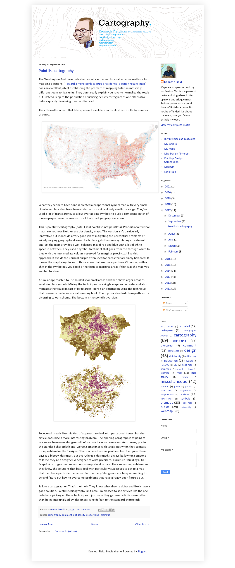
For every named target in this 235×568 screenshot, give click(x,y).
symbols (185, 398)
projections (185, 390)
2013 (168, 277)
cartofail (184, 326)
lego (190, 369)
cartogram (167, 330)
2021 (168, 186)
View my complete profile (175, 125)
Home (94, 524)
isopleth (179, 369)
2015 (168, 265)
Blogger (141, 551)
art (162, 327)
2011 (168, 288)
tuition (165, 407)
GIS (175, 365)
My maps (169, 149)
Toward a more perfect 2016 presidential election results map (105, 83)
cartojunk (179, 341)
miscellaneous (174, 381)
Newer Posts (47, 524)
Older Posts (142, 524)
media (185, 377)
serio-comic (166, 399)
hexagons (166, 369)
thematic (105, 515)
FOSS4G (165, 365)
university (186, 407)
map (179, 373)
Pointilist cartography (56, 71)
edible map (190, 356)
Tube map (187, 403)
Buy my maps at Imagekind (179, 139)
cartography (54, 515)
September (175, 221)
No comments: (85, 509)
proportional (92, 515)
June (171, 239)
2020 (168, 192)
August (172, 233)
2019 (168, 198)
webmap (167, 411)
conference (173, 351)
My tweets (170, 144)
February (173, 251)
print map (167, 390)
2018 (168, 204)
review (184, 394)
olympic (165, 386)
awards (171, 326)
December (174, 215)
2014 (168, 270)
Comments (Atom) (66, 531)
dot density (79, 515)
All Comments (172, 310)
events (189, 361)
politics (189, 387)
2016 (168, 259)
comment (67, 515)
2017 (168, 210)
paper (177, 387)
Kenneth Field (173, 82)
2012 (168, 282)
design (190, 350)
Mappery (169, 166)
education (171, 361)
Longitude (170, 171)
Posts (168, 303)
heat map (187, 365)
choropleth (167, 345)
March (172, 245)
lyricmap (165, 373)
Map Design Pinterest (176, 153)
